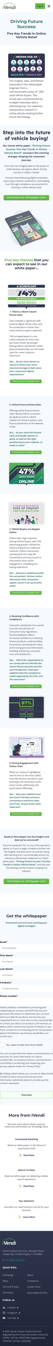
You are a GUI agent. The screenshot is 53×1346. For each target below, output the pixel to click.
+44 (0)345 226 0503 (15, 1260)
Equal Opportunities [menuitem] (37, 1292)
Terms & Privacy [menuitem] (11, 1286)
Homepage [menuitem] (8, 1275)
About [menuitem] (30, 1275)
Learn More (29, 1217)
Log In (40, 6)
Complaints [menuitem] (33, 1280)
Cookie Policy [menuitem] (33, 1286)
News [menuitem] (5, 1280)
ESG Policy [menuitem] (8, 1292)
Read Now (29, 1155)
